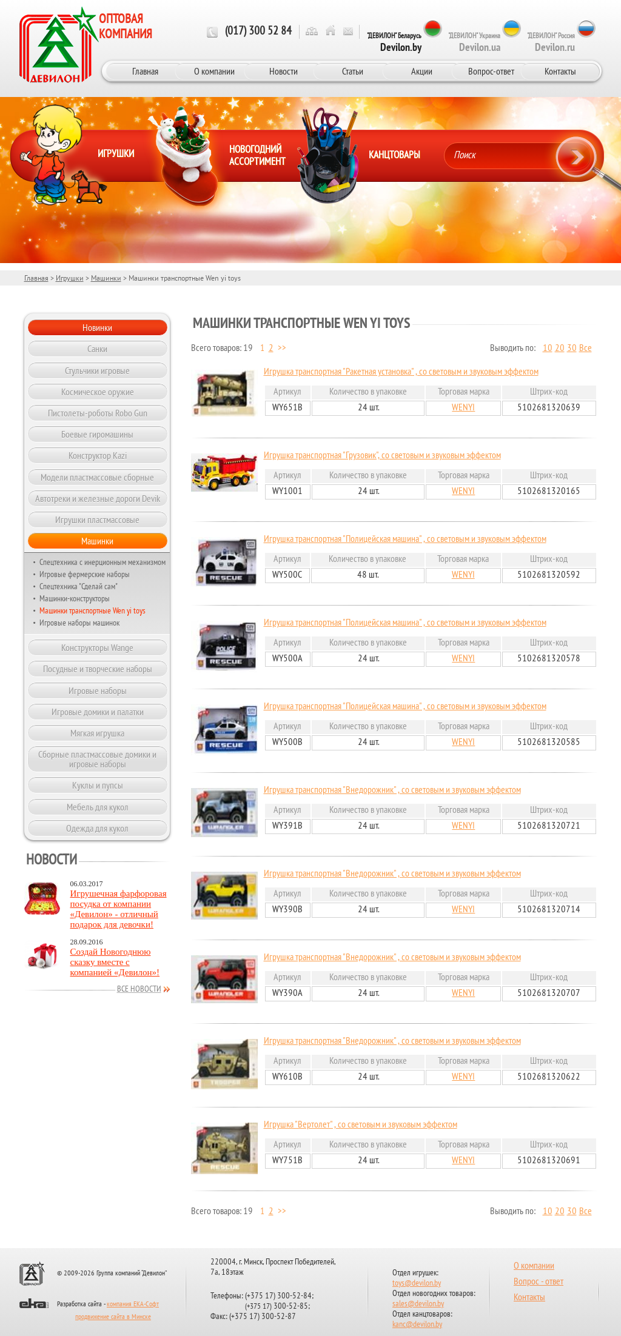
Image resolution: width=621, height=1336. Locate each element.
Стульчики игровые (97, 370)
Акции (421, 71)
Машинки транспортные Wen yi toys (92, 610)
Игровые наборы (98, 690)
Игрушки (70, 277)
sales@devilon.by (418, 1304)
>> (282, 348)
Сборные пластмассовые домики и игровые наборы (97, 759)
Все (585, 348)
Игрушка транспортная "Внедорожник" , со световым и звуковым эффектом (392, 790)
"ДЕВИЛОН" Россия (551, 42)
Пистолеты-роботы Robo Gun (97, 413)
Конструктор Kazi (98, 455)
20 (560, 348)
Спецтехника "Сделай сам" (78, 586)
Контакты (560, 71)
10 (547, 348)
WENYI (463, 408)
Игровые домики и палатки (98, 712)
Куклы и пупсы (97, 785)
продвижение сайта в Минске (113, 1317)
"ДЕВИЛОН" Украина (474, 42)
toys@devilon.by (416, 1284)
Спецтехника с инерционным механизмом (102, 562)
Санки (97, 348)
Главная (145, 71)
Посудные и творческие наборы (97, 669)
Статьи (352, 71)
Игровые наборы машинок (79, 622)
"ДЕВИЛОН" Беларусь (394, 42)
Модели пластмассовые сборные (97, 477)
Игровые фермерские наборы (84, 574)
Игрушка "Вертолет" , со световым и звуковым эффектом (360, 1125)
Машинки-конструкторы (74, 598)
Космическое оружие (97, 392)
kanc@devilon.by (417, 1325)
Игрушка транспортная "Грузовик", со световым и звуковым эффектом (382, 456)
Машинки (106, 277)
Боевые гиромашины (97, 434)
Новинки (97, 327)
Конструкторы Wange (97, 647)
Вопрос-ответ (491, 71)
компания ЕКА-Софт (133, 1304)
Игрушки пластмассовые (97, 519)
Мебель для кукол (98, 807)
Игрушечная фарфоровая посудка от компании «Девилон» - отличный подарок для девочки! (118, 909)
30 (572, 348)
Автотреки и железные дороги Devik (97, 498)
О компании (214, 71)
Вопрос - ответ (538, 1282)
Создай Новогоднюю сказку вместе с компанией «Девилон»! (115, 962)
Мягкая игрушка (97, 733)
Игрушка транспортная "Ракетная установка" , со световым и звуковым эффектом (401, 372)
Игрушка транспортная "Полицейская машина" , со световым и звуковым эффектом (405, 539)
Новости (283, 71)
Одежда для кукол (97, 828)
